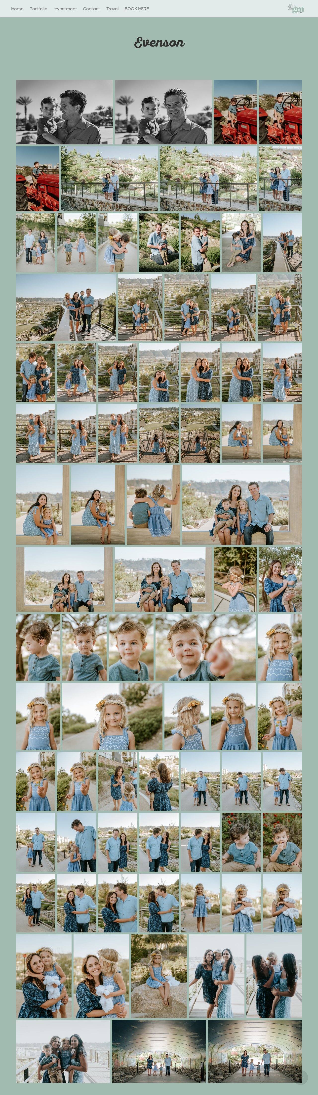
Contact (91, 8)
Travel (112, 8)
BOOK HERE (137, 8)
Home (17, 8)
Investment (65, 8)
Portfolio (38, 8)
